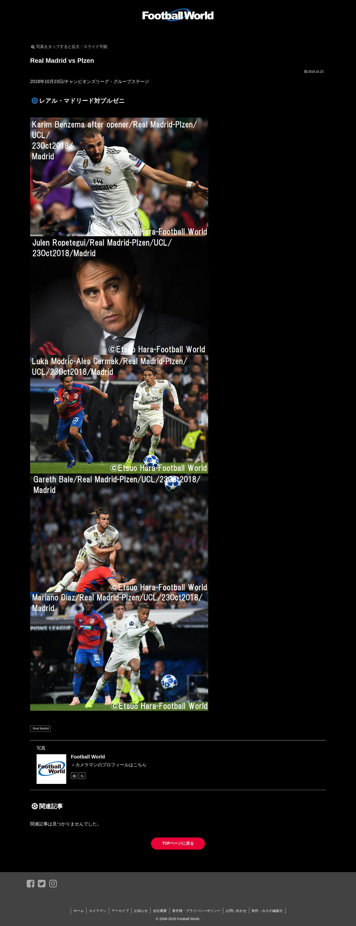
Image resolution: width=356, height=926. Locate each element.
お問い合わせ (236, 911)
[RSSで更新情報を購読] (82, 776)
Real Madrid (41, 728)
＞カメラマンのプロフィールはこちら (109, 764)
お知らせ (141, 911)
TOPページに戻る (178, 843)
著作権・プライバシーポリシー (196, 911)
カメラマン (97, 911)
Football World (88, 756)
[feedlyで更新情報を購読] (74, 776)
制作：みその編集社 (267, 911)
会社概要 (160, 911)
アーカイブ (120, 911)
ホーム (78, 911)
